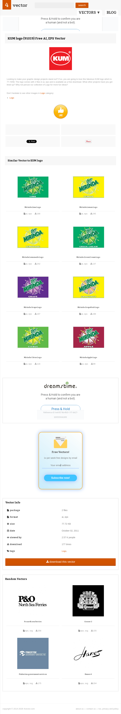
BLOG (111, 12)
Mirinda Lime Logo (33, 207)
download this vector (60, 561)
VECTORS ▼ (89, 12)
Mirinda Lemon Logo (88, 207)
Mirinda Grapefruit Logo (88, 307)
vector (20, 5)
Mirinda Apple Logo (88, 357)
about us (80, 709)
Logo (43, 93)
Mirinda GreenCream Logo (88, 257)
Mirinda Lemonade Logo (32, 257)
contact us (91, 709)
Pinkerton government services (33, 674)
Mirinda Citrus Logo (33, 357)
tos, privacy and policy (108, 709)
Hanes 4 (88, 674)
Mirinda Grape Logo (33, 307)
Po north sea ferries (33, 622)
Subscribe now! (60, 478)
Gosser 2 (88, 622)
